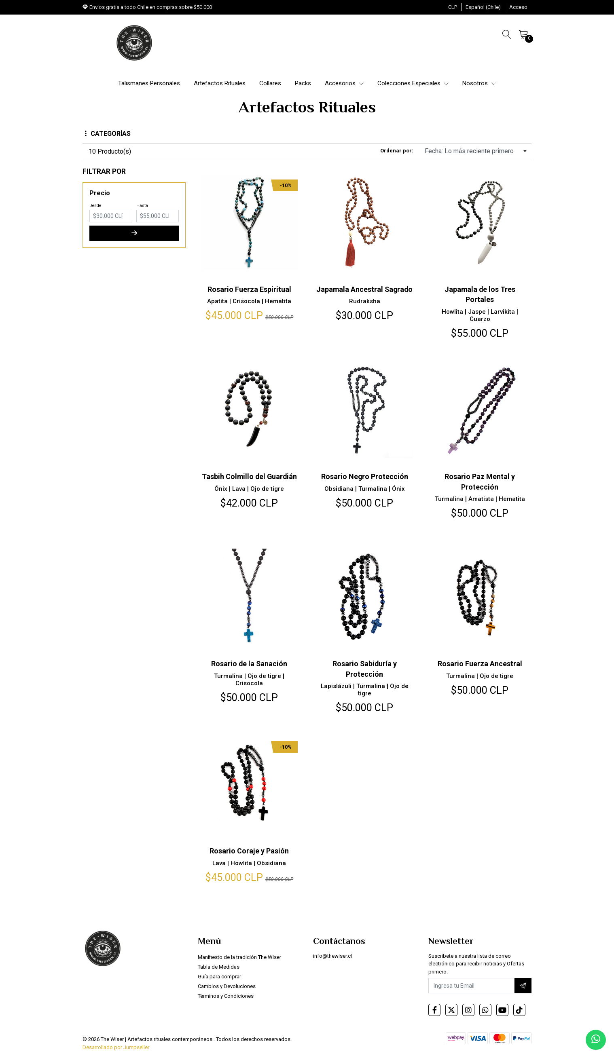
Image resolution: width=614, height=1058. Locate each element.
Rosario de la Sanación (249, 663)
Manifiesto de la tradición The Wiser (239, 957)
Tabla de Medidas (218, 967)
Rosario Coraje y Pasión (249, 851)
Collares (270, 83)
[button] (452, 7)
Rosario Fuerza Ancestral (480, 663)
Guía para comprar (219, 977)
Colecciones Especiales (413, 83)
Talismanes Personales (149, 83)
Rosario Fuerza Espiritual (249, 289)
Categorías (108, 133)
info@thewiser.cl (332, 956)
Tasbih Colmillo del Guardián (249, 476)
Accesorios (344, 83)
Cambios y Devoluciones (227, 986)
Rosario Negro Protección (364, 476)
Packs (303, 83)
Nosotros (479, 83)
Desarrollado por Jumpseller (116, 1047)
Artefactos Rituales (220, 83)
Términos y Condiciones (226, 996)
